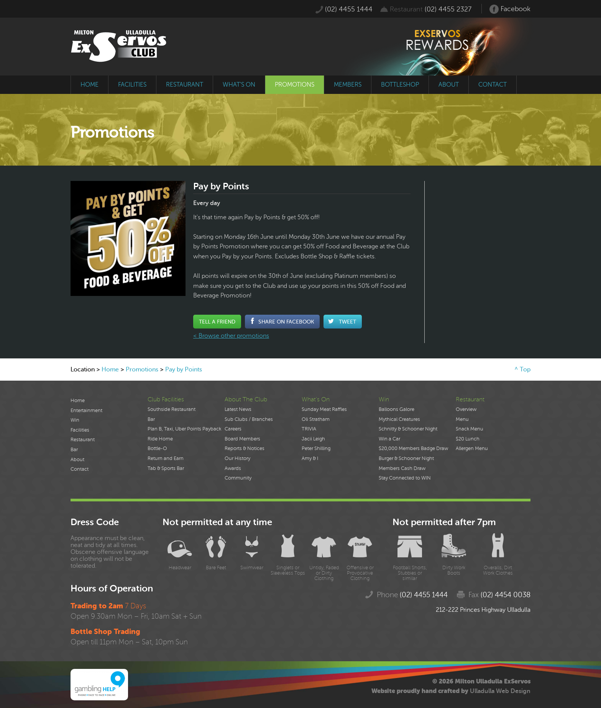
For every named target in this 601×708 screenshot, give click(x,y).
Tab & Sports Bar (166, 468)
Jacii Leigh (313, 439)
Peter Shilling (316, 448)
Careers (233, 429)
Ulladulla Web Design (500, 691)
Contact (80, 469)
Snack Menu (469, 429)
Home (110, 369)
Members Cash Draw (402, 468)
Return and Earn (166, 458)
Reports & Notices (244, 448)
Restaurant (83, 439)
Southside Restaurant (171, 409)
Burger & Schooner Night (406, 458)
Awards (233, 468)
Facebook (509, 9)
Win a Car (389, 439)
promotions (294, 84)
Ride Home (160, 439)
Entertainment (86, 410)
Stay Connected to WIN (405, 478)
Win (75, 420)
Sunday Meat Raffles (324, 409)
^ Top (522, 369)
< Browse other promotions (231, 335)
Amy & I (310, 458)
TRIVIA (309, 429)
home (89, 84)
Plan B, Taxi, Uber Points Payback (184, 429)
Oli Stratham (316, 419)
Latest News (238, 409)
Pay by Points (183, 369)
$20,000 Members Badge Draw (413, 448)
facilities (132, 84)
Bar (74, 449)
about (448, 84)
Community (238, 478)
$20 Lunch (467, 439)
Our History (237, 458)
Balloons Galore (396, 409)
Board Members (242, 439)
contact (492, 84)
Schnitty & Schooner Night (408, 429)
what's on (239, 84)
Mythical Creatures (399, 419)
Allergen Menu (472, 448)
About (77, 459)
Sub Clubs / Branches (249, 419)
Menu (462, 419)
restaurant (184, 84)
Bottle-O (157, 448)
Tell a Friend (217, 322)
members (347, 84)
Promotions (142, 369)
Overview (466, 409)
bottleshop (400, 84)
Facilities (80, 430)
